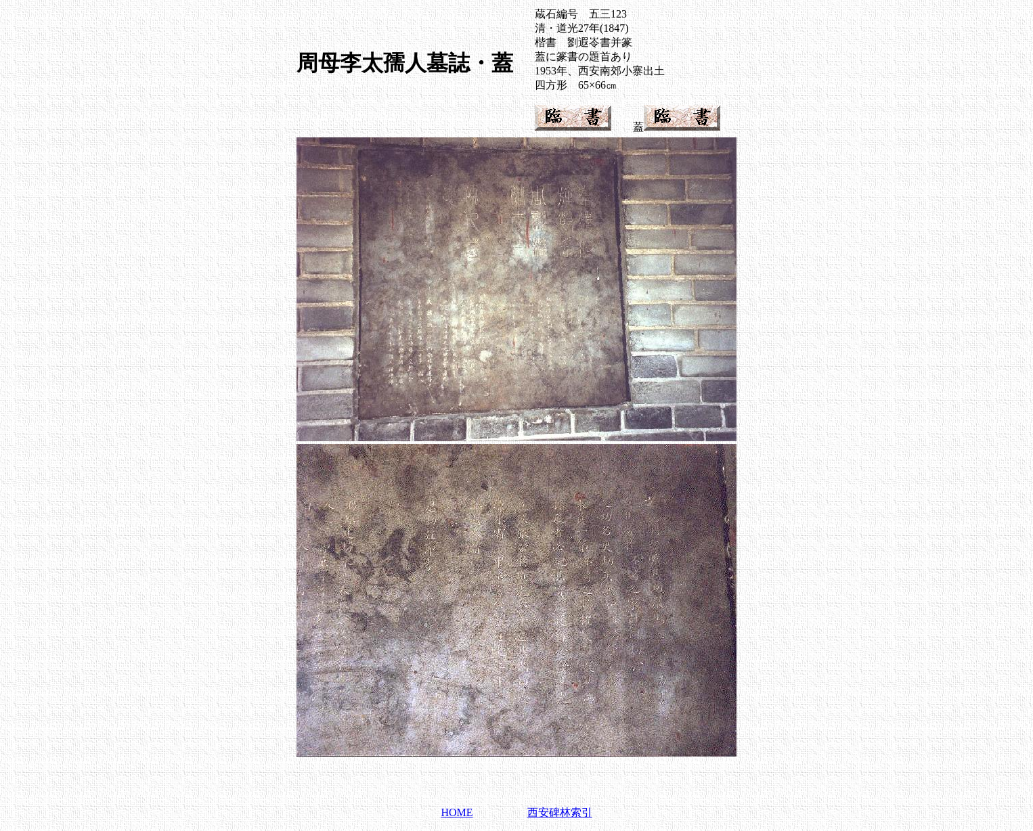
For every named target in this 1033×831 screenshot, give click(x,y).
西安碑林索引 (559, 812)
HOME (456, 812)
